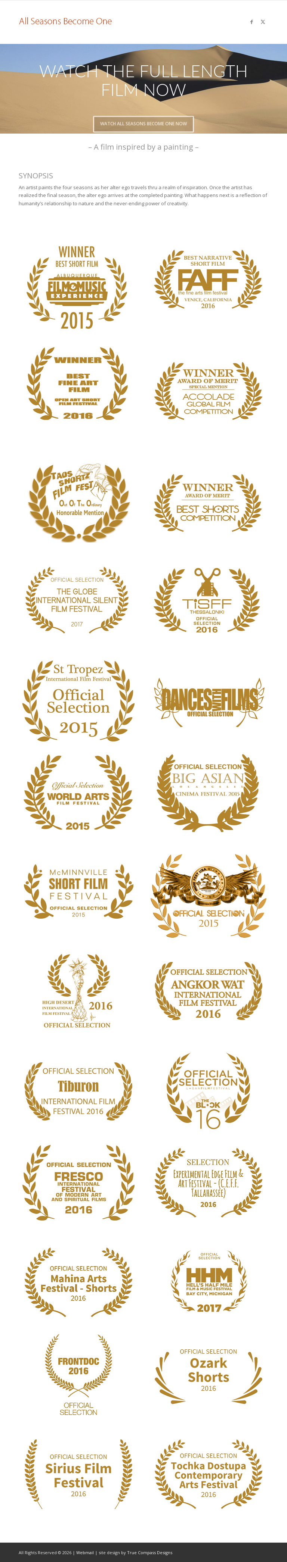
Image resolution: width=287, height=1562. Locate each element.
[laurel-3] (208, 503)
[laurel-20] (78, 1090)
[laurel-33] (78, 1474)
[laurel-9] (78, 286)
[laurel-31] (78, 1374)
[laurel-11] (208, 793)
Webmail (85, 1552)
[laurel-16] (208, 895)
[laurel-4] (78, 501)
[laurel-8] (208, 700)
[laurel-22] (208, 280)
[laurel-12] (78, 892)
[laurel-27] (78, 1182)
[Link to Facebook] (251, 21)
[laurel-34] (208, 1474)
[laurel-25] (78, 384)
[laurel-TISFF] (208, 601)
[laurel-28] (208, 1182)
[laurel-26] (78, 601)
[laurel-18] (78, 990)
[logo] (66, 22)
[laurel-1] (208, 391)
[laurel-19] (208, 990)
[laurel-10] (78, 793)
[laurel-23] (208, 1090)
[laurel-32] (208, 1374)
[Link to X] (262, 21)
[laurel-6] (78, 700)
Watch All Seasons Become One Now (143, 120)
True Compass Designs (149, 1552)
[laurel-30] (208, 1282)
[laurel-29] (78, 1282)
